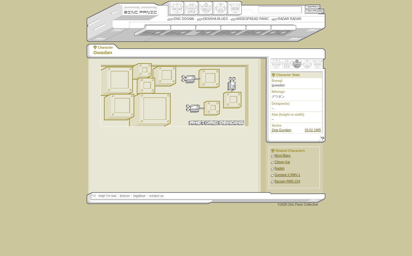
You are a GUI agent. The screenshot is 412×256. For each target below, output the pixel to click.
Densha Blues (215, 19)
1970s (202, 30)
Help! (321, 139)
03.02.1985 (313, 130)
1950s (152, 30)
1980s (228, 30)
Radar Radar (289, 19)
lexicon (125, 196)
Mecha (204, 8)
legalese (139, 196)
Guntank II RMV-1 (287, 175)
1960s (177, 30)
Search (312, 7)
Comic (233, 8)
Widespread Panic (253, 19)
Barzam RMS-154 (287, 181)
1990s (253, 30)
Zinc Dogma (183, 19)
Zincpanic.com (140, 12)
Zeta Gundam (281, 130)
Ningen (219, 8)
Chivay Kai (282, 162)
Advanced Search (314, 11)
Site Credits (140, 7)
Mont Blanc (283, 155)
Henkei (190, 8)
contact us (156, 196)
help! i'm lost (107, 196)
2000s (278, 30)
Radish (280, 168)
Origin (175, 8)
